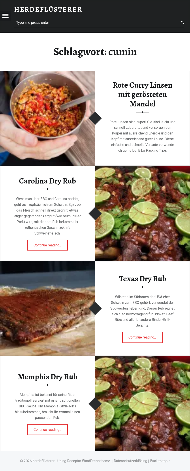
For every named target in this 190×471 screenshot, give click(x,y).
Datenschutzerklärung (130, 461)
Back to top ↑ (160, 461)
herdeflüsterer (44, 461)
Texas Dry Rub (142, 278)
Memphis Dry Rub (47, 376)
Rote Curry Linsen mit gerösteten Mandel (142, 94)
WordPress (91, 461)
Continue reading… (51, 243)
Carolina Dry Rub (47, 181)
